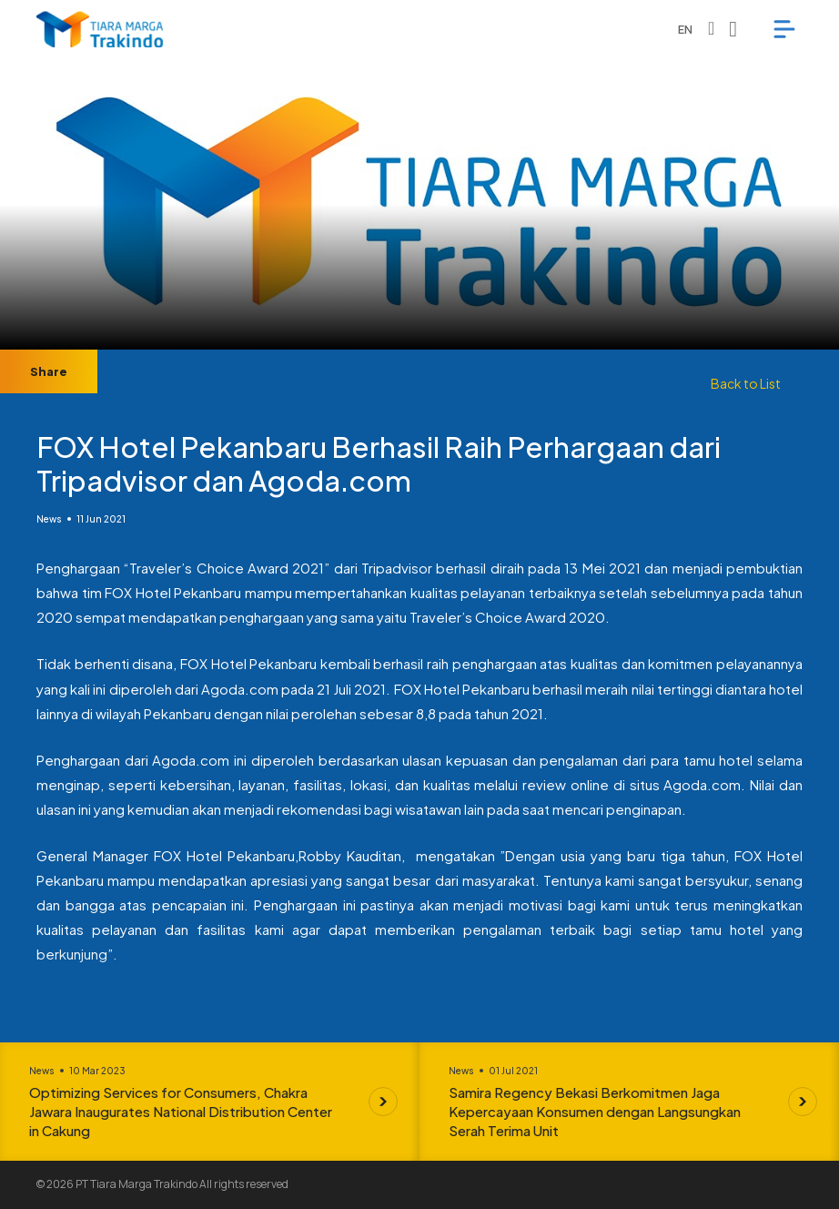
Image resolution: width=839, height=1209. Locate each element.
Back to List (746, 383)
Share (48, 371)
